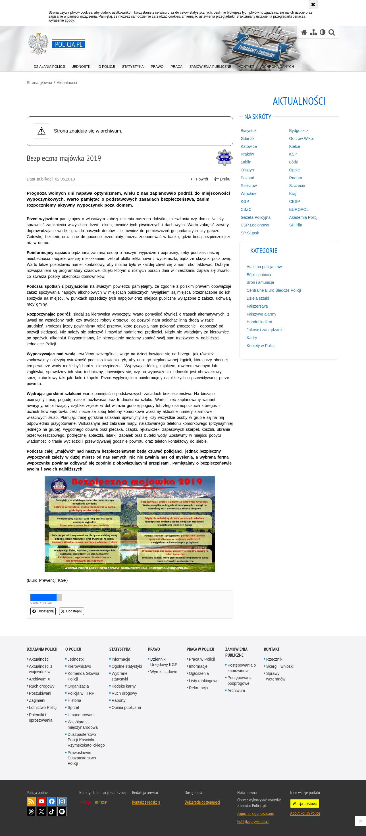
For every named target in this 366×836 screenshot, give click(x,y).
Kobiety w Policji (261, 345)
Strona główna (39, 82)
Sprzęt (73, 707)
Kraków (247, 154)
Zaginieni (37, 700)
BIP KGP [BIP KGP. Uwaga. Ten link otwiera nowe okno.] (101, 802)
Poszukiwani (40, 693)
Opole (294, 170)
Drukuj (223, 179)
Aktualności (67, 82)
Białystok (249, 130)
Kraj (292, 193)
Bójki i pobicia (259, 274)
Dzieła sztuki (258, 298)
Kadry (252, 337)
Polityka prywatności (253, 821)
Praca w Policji (200, 649)
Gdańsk (247, 138)
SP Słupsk (250, 233)
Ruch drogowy (42, 686)
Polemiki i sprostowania (41, 717)
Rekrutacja (198, 688)
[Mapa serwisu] (313, 32)
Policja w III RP (81, 693)
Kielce (294, 146)
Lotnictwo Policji (43, 707)
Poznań (247, 178)
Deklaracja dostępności (202, 802)
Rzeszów (249, 185)
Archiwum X (39, 679)
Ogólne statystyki (127, 666)
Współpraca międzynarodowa (83, 725)
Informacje (121, 659)
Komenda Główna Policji (83, 676)
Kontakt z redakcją (146, 802)
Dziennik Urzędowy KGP (164, 662)
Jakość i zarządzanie (265, 329)
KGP (245, 201)
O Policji (73, 649)
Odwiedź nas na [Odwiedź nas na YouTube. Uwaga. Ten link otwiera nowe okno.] (41, 801)
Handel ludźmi (259, 322)
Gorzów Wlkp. (301, 138)
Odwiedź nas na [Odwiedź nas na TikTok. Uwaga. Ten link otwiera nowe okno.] (51, 811)
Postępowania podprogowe (240, 680)
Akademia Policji (304, 217)
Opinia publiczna (126, 707)
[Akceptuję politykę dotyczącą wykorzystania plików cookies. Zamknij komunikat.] (313, 4)
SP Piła (295, 225)
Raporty (119, 700)
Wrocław (248, 193)
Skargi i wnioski (280, 666)
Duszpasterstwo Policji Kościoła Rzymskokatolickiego (86, 739)
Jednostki (76, 659)
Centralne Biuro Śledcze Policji (274, 290)
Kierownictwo (79, 666)
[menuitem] (49, 65)
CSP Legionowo (255, 225)
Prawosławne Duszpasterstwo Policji (82, 758)
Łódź (293, 162)
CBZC (246, 209)
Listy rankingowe (204, 681)
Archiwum (236, 690)
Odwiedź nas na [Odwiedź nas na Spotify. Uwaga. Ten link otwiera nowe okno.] (61, 811)
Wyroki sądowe (163, 671)
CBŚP (294, 201)
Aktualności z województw (40, 669)
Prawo (154, 649)
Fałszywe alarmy (261, 314)
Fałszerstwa (257, 306)
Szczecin (297, 185)
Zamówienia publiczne (236, 652)
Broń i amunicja (260, 282)
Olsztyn (247, 170)
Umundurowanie (82, 715)
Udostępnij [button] (43, 611)
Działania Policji (42, 649)
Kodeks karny (124, 686)
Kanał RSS (31, 801)
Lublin (246, 162)
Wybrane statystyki (120, 676)
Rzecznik (274, 659)
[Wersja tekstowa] (323, 32)
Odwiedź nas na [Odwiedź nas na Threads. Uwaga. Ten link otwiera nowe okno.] (31, 811)
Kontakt (272, 649)
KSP (293, 154)
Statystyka (119, 649)
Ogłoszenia (199, 673)
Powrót (199, 179)
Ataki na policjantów (264, 266)
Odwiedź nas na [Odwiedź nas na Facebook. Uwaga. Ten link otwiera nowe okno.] (51, 801)
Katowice (249, 146)
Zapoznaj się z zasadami (255, 813)
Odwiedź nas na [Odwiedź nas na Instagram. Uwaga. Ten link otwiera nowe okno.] (61, 801)
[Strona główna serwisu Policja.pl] (304, 32)
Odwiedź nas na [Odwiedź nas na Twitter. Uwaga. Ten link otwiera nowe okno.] (41, 811)
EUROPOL (299, 209)
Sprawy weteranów (276, 676)
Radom (295, 178)
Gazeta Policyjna (256, 217)
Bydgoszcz (299, 130)
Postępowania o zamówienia (242, 668)
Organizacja (78, 686)
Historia (74, 700)
